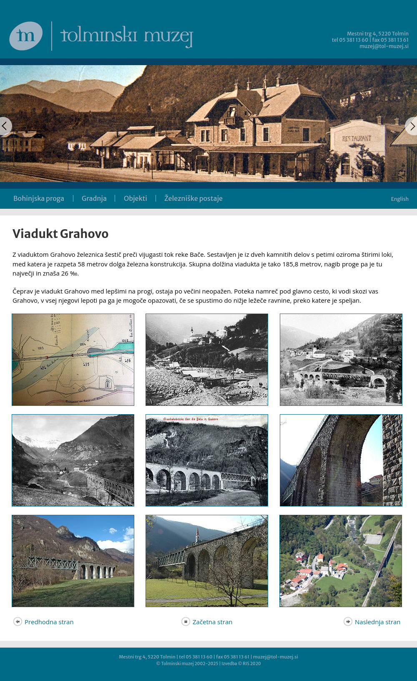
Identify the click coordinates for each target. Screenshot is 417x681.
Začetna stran (206, 622)
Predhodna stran (43, 622)
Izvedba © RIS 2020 (241, 663)
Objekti (135, 198)
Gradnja (94, 198)
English (400, 199)
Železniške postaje (193, 198)
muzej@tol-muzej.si (384, 46)
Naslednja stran (371, 622)
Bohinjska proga (38, 198)
